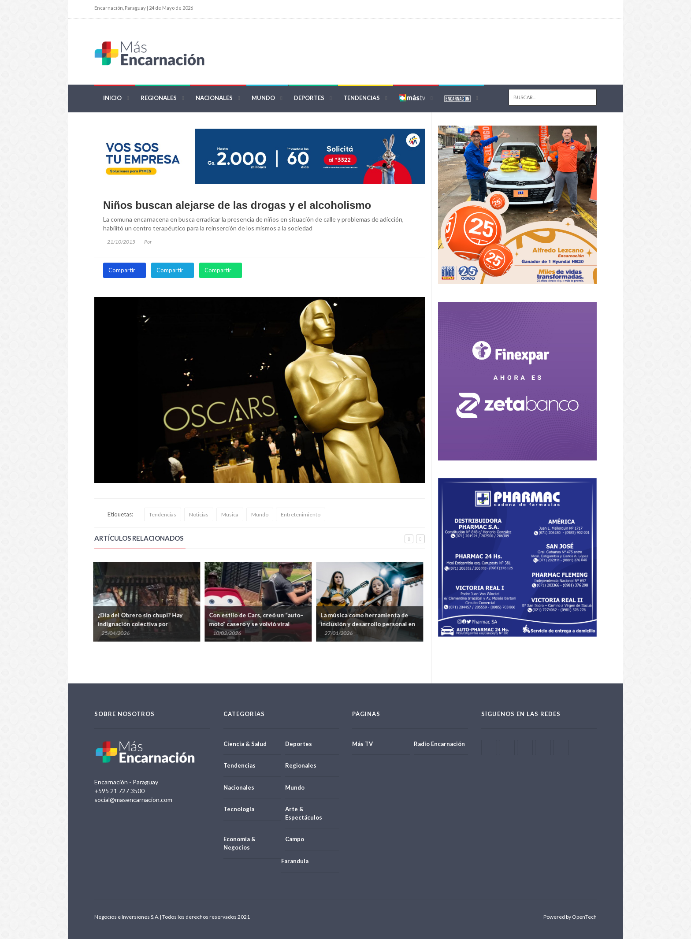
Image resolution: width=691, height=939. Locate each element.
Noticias (198, 514)
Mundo (263, 97)
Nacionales (214, 97)
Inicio (112, 97)
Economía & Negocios (239, 843)
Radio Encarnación (439, 743)
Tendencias (361, 97)
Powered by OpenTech (570, 916)
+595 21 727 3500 (119, 790)
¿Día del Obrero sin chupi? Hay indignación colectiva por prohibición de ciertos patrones (143, 624)
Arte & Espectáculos (303, 813)
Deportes (309, 97)
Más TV (362, 743)
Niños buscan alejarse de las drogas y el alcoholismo (237, 205)
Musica (229, 514)
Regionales (159, 97)
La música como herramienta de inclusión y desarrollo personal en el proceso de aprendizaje (369, 624)
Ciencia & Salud (245, 743)
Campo (294, 839)
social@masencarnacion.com (133, 799)
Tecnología (238, 809)
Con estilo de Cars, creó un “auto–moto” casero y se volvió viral (257, 619)
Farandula (294, 861)
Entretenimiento (300, 514)
